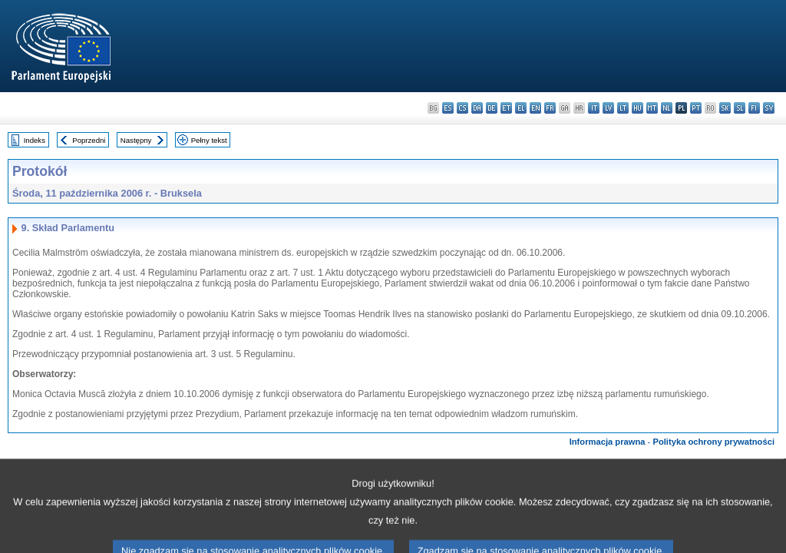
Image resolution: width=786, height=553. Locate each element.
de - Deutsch (491, 108)
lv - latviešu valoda (608, 108)
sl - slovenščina (739, 108)
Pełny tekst (209, 140)
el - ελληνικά (521, 108)
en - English (535, 108)
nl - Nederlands (666, 108)
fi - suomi (754, 108)
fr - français (550, 108)
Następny (136, 140)
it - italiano (593, 108)
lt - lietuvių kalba (623, 108)
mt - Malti (652, 108)
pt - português (696, 108)
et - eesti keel (506, 108)
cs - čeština (462, 108)
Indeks (34, 140)
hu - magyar (637, 108)
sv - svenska (768, 108)
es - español (448, 108)
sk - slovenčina (725, 108)
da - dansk (477, 108)
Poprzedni (88, 140)
